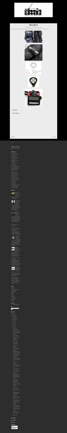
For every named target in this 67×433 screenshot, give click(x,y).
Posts (13, 426)
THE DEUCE (14, 183)
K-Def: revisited (15, 388)
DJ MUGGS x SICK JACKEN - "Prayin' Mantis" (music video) (16, 229)
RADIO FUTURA (14, 175)
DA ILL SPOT (14, 164)
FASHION (13, 292)
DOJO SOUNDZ (14, 165)
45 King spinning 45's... (16, 371)
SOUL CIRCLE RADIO (15, 179)
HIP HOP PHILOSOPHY (15, 168)
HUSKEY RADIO (14, 169)
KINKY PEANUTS (14, 172)
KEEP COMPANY (15, 335)
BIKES (27, 27)
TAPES (13, 293)
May (13, 325)
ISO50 (13, 171)
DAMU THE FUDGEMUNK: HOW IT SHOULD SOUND (16, 351)
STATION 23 (14, 180)
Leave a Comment (39, 27)
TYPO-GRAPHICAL (15, 186)
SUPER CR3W (14, 182)
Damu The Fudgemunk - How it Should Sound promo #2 (16, 332)
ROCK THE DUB (14, 176)
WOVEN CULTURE (15, 187)
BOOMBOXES (14, 290)
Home (12, 142)
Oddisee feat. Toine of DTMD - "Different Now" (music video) (16, 269)
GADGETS (31, 27)
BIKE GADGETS (15, 379)
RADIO (13, 300)
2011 (13, 313)
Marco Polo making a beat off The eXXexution (16, 338)
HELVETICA (15, 386)
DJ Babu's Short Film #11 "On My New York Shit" (16, 366)
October (14, 317)
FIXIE (28, 27)
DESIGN (13, 296)
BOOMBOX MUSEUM (15, 157)
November (14, 316)
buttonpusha (34, 27)
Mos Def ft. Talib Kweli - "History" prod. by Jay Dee (16, 359)
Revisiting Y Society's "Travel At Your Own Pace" (16, 409)
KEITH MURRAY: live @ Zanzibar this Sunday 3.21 (16, 355)
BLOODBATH (14, 156)
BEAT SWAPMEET (15, 154)
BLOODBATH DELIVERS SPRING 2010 (16, 397)
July (13, 322)
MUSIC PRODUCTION (15, 289)
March (14, 328)
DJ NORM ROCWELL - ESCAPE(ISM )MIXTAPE (16, 393)
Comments (14, 428)
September (15, 319)
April (14, 327)
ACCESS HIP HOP (15, 153)
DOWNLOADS (14, 297)
